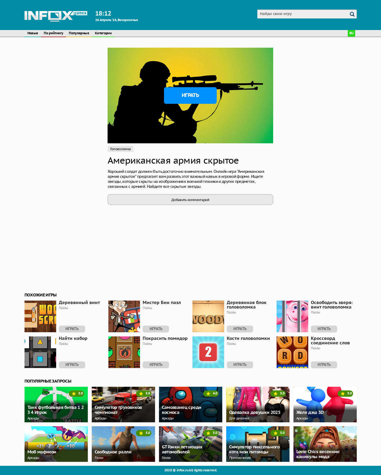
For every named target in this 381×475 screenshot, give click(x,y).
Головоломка (120, 149)
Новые (32, 33)
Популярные (79, 33)
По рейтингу (53, 33)
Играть (190, 95)
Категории (103, 33)
